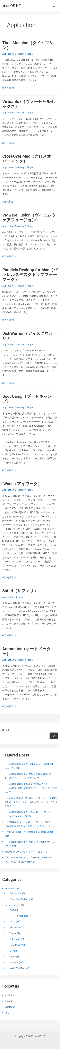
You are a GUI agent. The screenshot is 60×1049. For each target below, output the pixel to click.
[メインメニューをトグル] (54, 6)
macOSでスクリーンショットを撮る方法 (26, 851)
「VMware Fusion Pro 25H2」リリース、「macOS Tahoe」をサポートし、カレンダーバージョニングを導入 (31, 802)
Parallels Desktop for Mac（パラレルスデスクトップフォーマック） (30, 274)
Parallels (14, 945)
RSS (7, 1012)
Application (8, 53)
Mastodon (10, 1007)
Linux (12, 921)
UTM (12, 950)
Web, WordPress (18, 968)
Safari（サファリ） (20, 590)
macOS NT (12, 6)
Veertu (13, 956)
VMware (14, 962)
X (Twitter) (10, 995)
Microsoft (15, 927)
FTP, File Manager (19, 915)
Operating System (19, 899)
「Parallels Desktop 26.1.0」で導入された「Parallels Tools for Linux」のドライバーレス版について (31, 788)
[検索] (54, 736)
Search (5, 730)
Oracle (13, 933)
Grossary (19, 53)
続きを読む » (9, 88)
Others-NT (15, 939)
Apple (13, 910)
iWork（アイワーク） (22, 483)
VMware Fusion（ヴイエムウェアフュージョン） (29, 217)
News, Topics (11, 905)
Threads (9, 1001)
